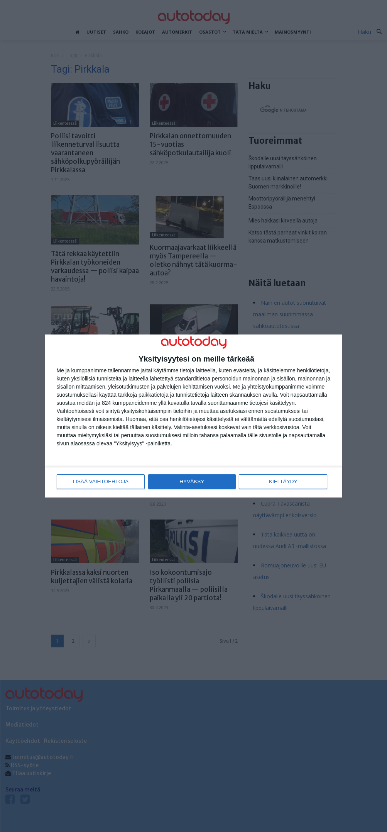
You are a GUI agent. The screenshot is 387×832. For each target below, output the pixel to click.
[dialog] (193, 416)
